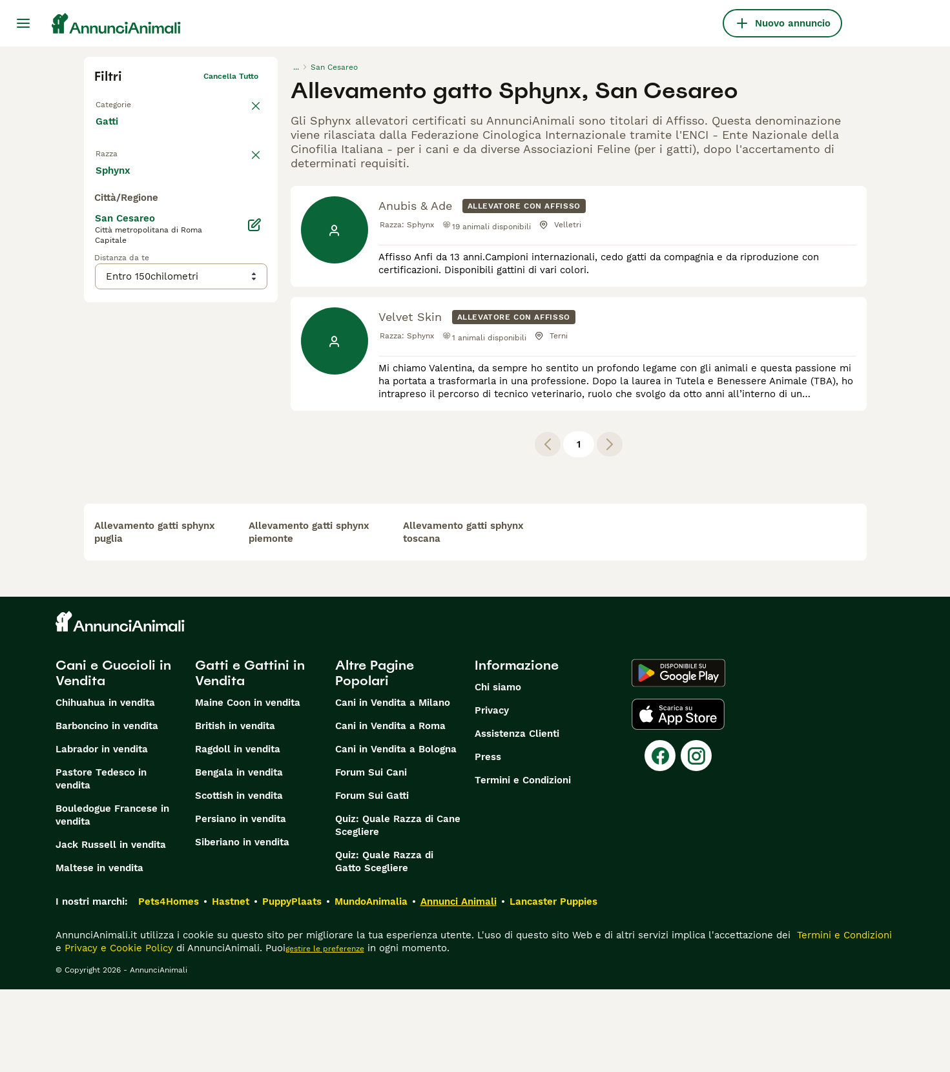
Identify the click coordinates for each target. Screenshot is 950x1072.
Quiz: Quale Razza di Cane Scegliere (397, 908)
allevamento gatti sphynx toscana (463, 615)
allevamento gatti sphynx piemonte (309, 615)
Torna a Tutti (119, 102)
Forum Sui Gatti (372, 878)
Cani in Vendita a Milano (392, 785)
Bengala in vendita (239, 855)
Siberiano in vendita (242, 925)
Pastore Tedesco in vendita (101, 861)
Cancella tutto (230, 76)
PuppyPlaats (292, 984)
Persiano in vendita (240, 901)
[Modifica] (254, 483)
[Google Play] (678, 755)
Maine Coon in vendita (247, 785)
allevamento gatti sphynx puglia (154, 615)
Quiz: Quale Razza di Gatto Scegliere (384, 944)
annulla (244, 158)
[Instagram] (696, 838)
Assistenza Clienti (517, 816)
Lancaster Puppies (553, 984)
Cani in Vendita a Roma (390, 808)
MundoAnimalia (371, 984)
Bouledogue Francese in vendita (112, 897)
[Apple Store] (678, 796)
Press (488, 839)
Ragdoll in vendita (237, 832)
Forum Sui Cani (371, 855)
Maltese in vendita (99, 950)
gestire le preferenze (324, 1031)
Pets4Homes (168, 984)
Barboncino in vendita (107, 808)
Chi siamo (498, 770)
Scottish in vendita (239, 878)
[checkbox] (102, 222)
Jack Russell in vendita (111, 927)
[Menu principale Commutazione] (23, 23)
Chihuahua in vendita (105, 785)
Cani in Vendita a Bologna (396, 832)
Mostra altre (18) (237, 427)
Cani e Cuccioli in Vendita (113, 755)
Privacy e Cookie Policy (117, 1030)
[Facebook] (660, 838)
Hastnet (230, 984)
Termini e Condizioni (523, 863)
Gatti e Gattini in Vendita (250, 755)
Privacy (492, 793)
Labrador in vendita (102, 832)
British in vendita (235, 808)
